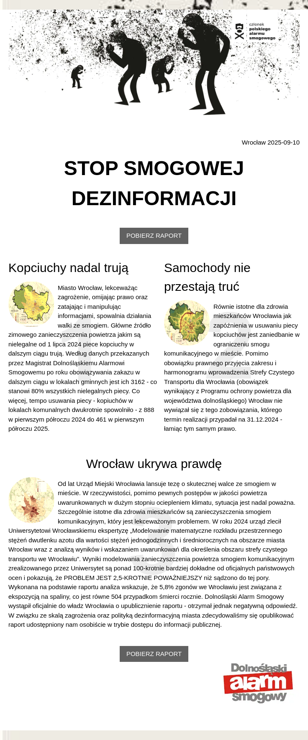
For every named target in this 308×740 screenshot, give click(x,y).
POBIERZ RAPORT (154, 235)
